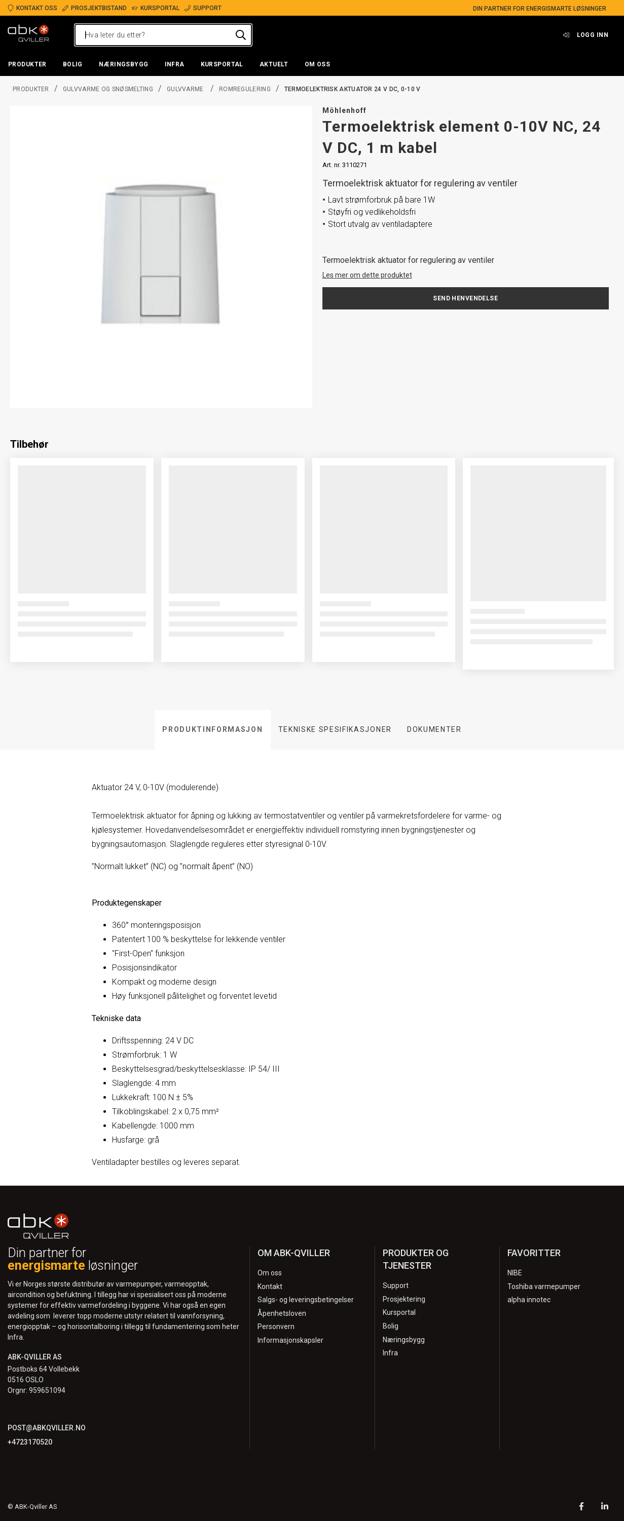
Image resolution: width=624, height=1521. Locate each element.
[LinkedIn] (604, 1507)
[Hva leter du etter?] (163, 35)
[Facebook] (581, 1507)
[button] (27, 64)
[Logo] (28, 35)
